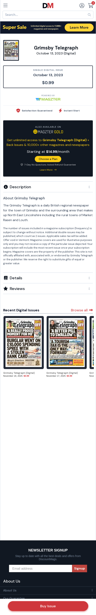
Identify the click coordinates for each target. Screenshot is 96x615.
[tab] (48, 186)
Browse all (82, 310)
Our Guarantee (14, 598)
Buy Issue (48, 606)
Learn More (48, 169)
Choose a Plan (48, 159)
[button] (48, 187)
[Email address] (40, 568)
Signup (79, 568)
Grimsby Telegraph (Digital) (19, 373)
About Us (9, 590)
